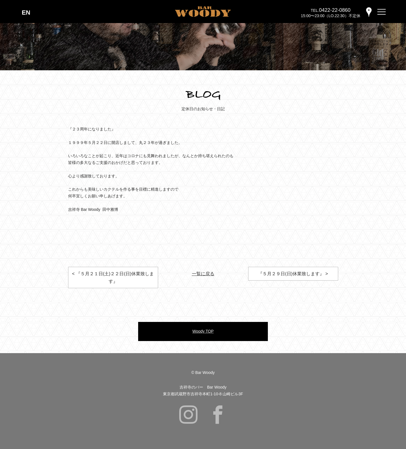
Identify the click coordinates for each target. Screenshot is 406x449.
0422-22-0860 (335, 10)
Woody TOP (203, 331)
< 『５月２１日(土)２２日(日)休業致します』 (113, 277)
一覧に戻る (203, 273)
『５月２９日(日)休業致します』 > (293, 273)
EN (26, 12)
